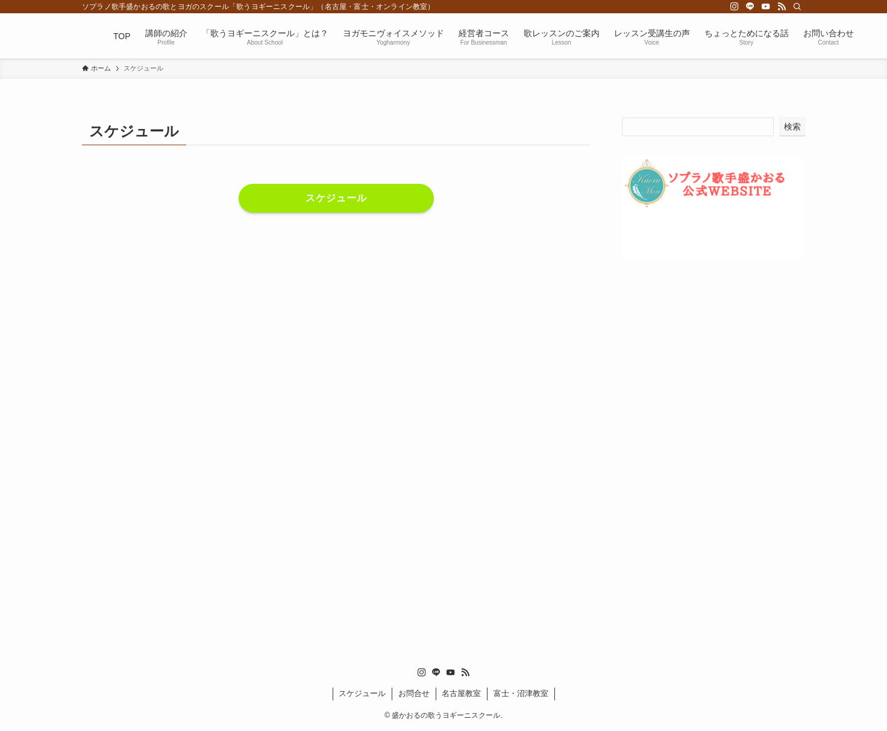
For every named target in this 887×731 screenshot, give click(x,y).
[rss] (781, 6)
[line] (750, 6)
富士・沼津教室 (521, 693)
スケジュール (362, 693)
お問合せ (414, 693)
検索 (792, 126)
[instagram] (734, 6)
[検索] (797, 6)
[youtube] (766, 6)
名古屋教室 (461, 693)
